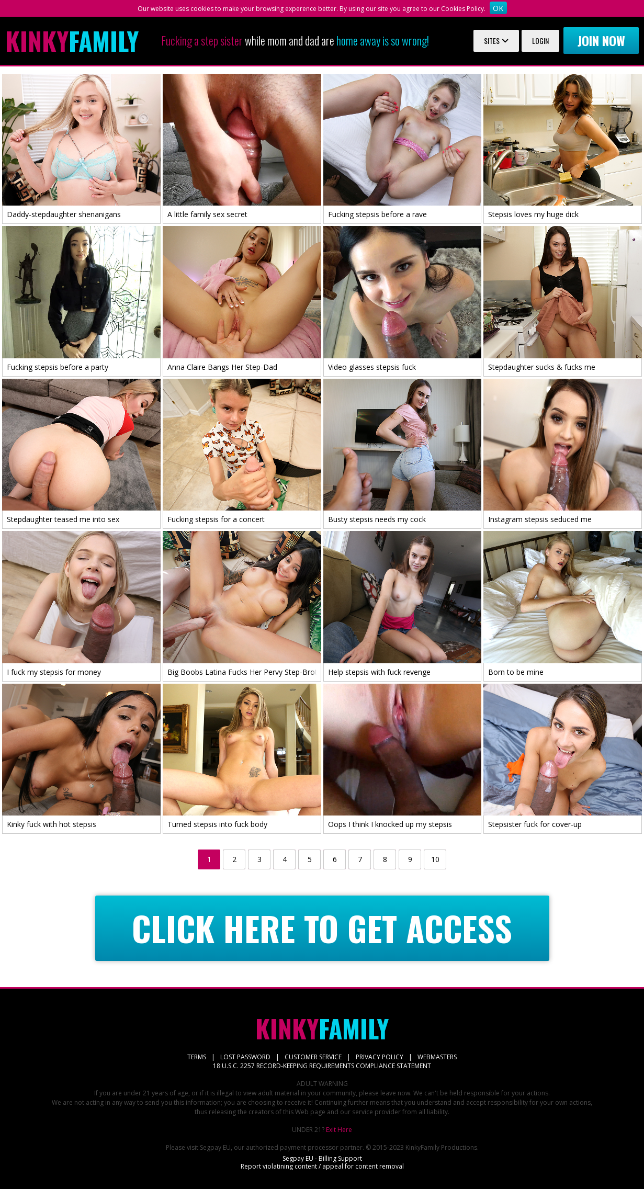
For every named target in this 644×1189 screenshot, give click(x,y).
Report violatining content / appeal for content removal (322, 1166)
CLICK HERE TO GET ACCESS (322, 928)
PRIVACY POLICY (379, 1056)
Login (540, 40)
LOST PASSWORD (245, 1056)
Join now (601, 40)
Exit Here (339, 1129)
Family (72, 41)
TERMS (196, 1056)
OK (498, 8)
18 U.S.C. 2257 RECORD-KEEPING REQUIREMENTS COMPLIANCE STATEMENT (322, 1065)
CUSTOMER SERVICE (313, 1056)
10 (435, 859)
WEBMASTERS (437, 1056)
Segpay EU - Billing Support (322, 1158)
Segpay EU (215, 1147)
